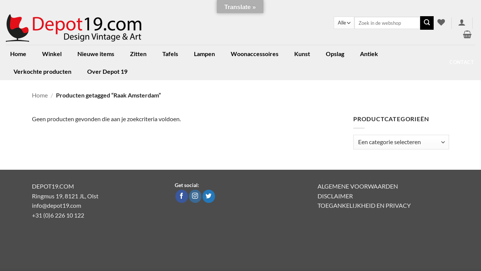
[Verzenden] (427, 23)
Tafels (170, 53)
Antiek (369, 53)
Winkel (52, 53)
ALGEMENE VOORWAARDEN (358, 186)
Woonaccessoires (254, 53)
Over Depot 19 (107, 71)
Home (18, 53)
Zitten (138, 53)
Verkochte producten (42, 71)
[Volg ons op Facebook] (181, 196)
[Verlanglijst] (441, 22)
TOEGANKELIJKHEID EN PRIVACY (364, 205)
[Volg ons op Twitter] (209, 196)
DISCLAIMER (335, 195)
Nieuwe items (95, 53)
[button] (462, 22)
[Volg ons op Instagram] (195, 196)
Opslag (335, 53)
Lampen (204, 53)
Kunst (302, 53)
